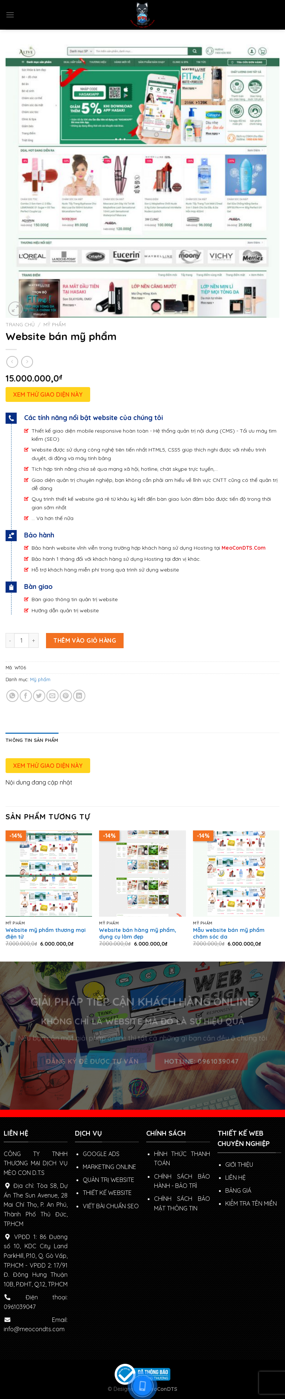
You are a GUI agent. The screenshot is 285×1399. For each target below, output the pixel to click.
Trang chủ (20, 324)
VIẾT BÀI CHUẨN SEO (111, 1206)
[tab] (32, 740)
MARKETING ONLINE (109, 1166)
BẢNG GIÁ (238, 1190)
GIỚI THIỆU (239, 1164)
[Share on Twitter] (39, 696)
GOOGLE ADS (101, 1153)
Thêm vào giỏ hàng (84, 640)
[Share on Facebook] (26, 696)
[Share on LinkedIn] (79, 696)
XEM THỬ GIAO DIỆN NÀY (48, 394)
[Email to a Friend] (52, 696)
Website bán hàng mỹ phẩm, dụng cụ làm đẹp (137, 933)
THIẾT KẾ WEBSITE (107, 1192)
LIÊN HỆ (235, 1177)
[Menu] (10, 15)
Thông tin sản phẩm (32, 740)
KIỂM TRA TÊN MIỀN (251, 1203)
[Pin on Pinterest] (66, 696)
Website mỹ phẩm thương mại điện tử (46, 933)
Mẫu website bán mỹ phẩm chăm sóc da (229, 933)
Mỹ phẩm (54, 324)
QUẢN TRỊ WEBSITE (108, 1179)
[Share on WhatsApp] (12, 696)
